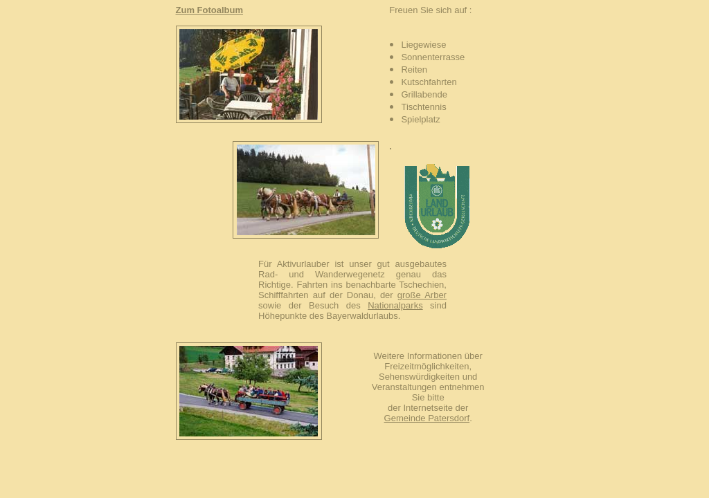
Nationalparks (395, 305)
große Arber (422, 295)
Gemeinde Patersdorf (427, 418)
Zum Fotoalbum (210, 10)
